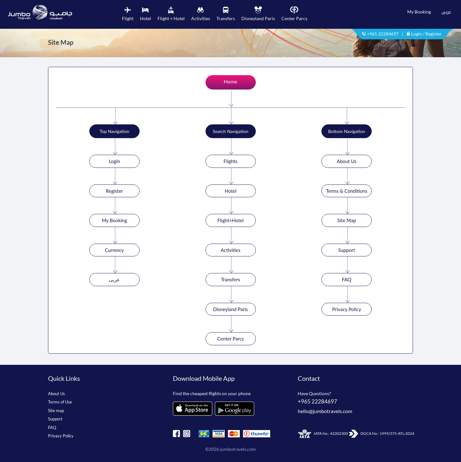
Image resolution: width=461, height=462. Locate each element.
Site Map (346, 220)
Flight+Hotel (230, 220)
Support (346, 250)
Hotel (230, 191)
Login (114, 161)
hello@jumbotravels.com (325, 411)
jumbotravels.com (238, 449)
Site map (56, 410)
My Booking (419, 11)
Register (114, 191)
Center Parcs (230, 338)
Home (231, 81)
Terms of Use (60, 401)
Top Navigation (114, 131)
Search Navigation (230, 131)
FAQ (347, 279)
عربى (446, 11)
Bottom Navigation (346, 131)
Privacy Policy (346, 309)
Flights (230, 161)
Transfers (230, 279)
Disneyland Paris (230, 309)
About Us (347, 161)
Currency (114, 250)
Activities (230, 250)
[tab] (127, 14)
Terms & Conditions (346, 191)
